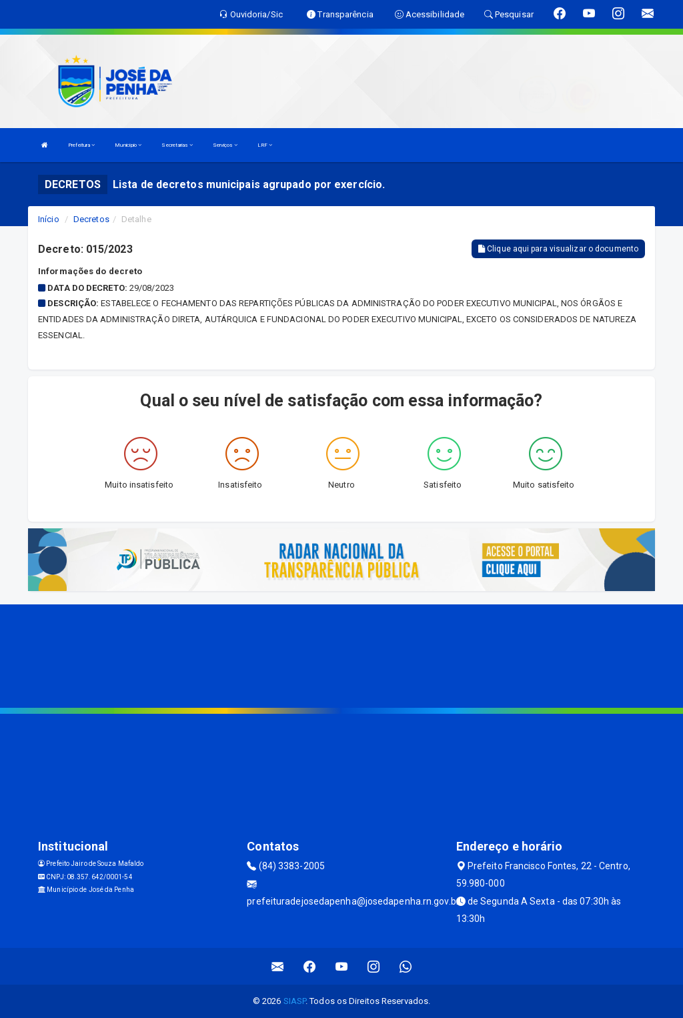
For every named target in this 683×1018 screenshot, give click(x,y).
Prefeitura (81, 145)
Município (128, 145)
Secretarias (176, 145)
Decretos (91, 219)
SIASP (294, 1001)
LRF (265, 145)
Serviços (225, 145)
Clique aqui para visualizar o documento (558, 248)
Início (48, 219)
